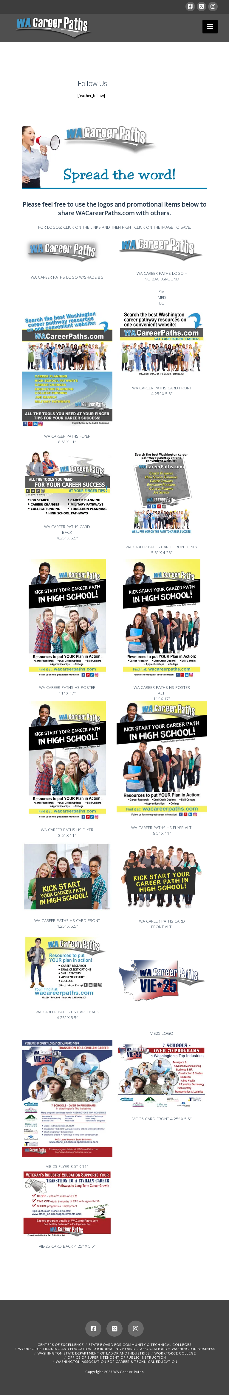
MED (162, 297)
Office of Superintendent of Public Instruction (116, 1357)
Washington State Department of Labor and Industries (94, 1353)
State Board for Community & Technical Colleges (140, 1344)
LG (161, 303)
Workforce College (175, 1353)
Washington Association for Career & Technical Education (116, 1361)
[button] (210, 26)
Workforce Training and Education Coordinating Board (76, 1349)
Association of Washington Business (177, 1349)
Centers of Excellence (61, 1344)
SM (162, 291)
